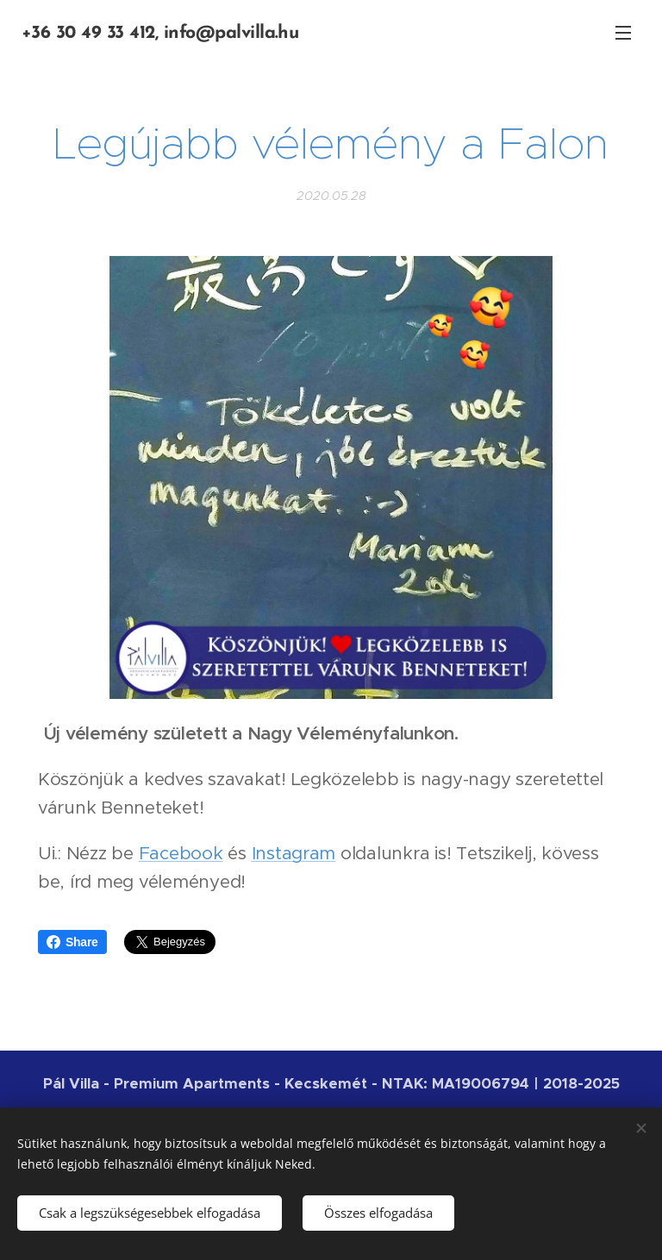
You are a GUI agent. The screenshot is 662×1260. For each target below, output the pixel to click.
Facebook (181, 853)
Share (72, 942)
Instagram (294, 853)
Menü (623, 33)
